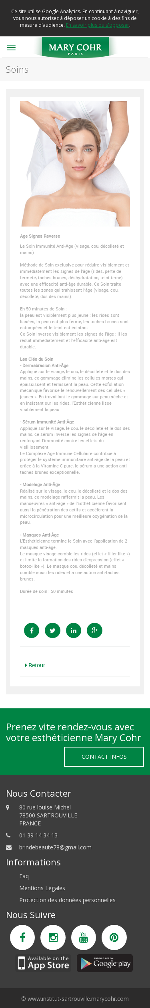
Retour (35, 665)
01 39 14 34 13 (38, 835)
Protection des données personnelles (67, 900)
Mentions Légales (42, 888)
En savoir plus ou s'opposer (97, 25)
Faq (24, 876)
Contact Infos (104, 756)
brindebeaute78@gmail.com (55, 847)
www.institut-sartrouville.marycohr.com (78, 998)
